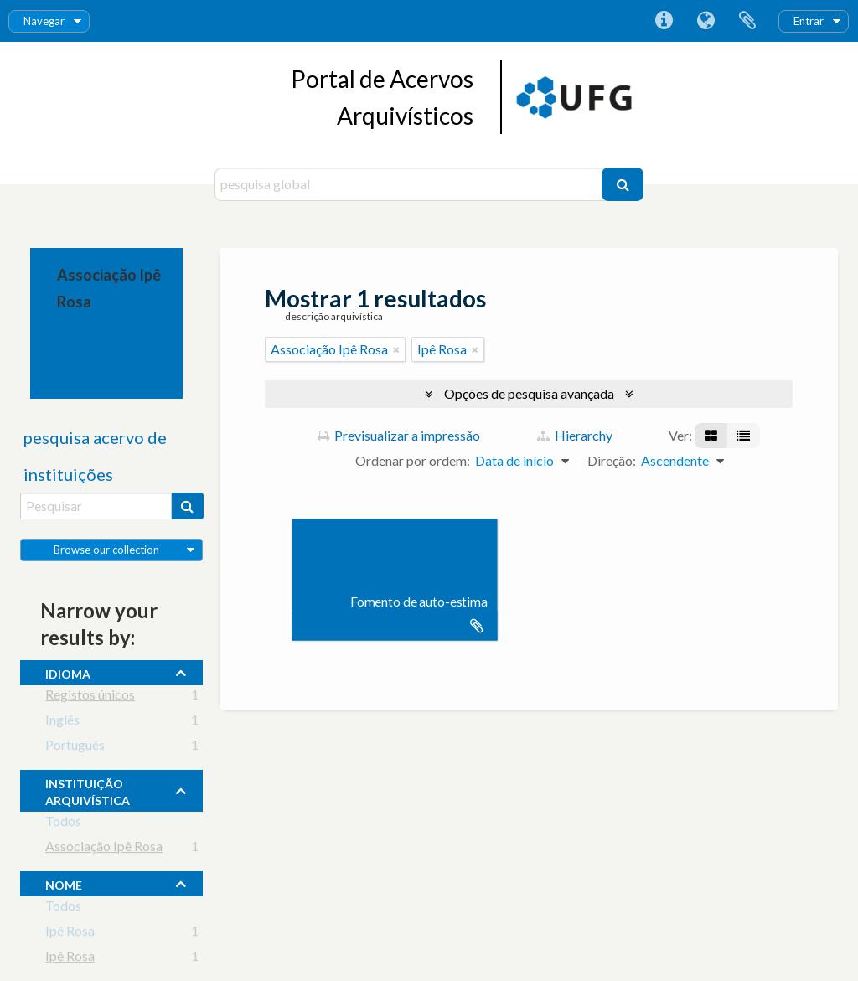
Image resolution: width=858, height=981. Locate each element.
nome (63, 883)
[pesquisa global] (410, 184)
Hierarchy (574, 435)
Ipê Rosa (70, 934)
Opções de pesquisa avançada (529, 393)
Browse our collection (106, 549)
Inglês (62, 723)
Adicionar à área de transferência (476, 625)
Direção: (611, 460)
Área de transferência (747, 21)
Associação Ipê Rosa (104, 849)
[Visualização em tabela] (743, 435)
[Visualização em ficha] (711, 435)
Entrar (808, 21)
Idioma (705, 21)
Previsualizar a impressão (399, 435)
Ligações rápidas (664, 21)
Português (75, 748)
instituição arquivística (87, 790)
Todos (63, 824)
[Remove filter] (396, 349)
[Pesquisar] (623, 184)
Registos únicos (90, 697)
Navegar (44, 21)
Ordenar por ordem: (412, 460)
